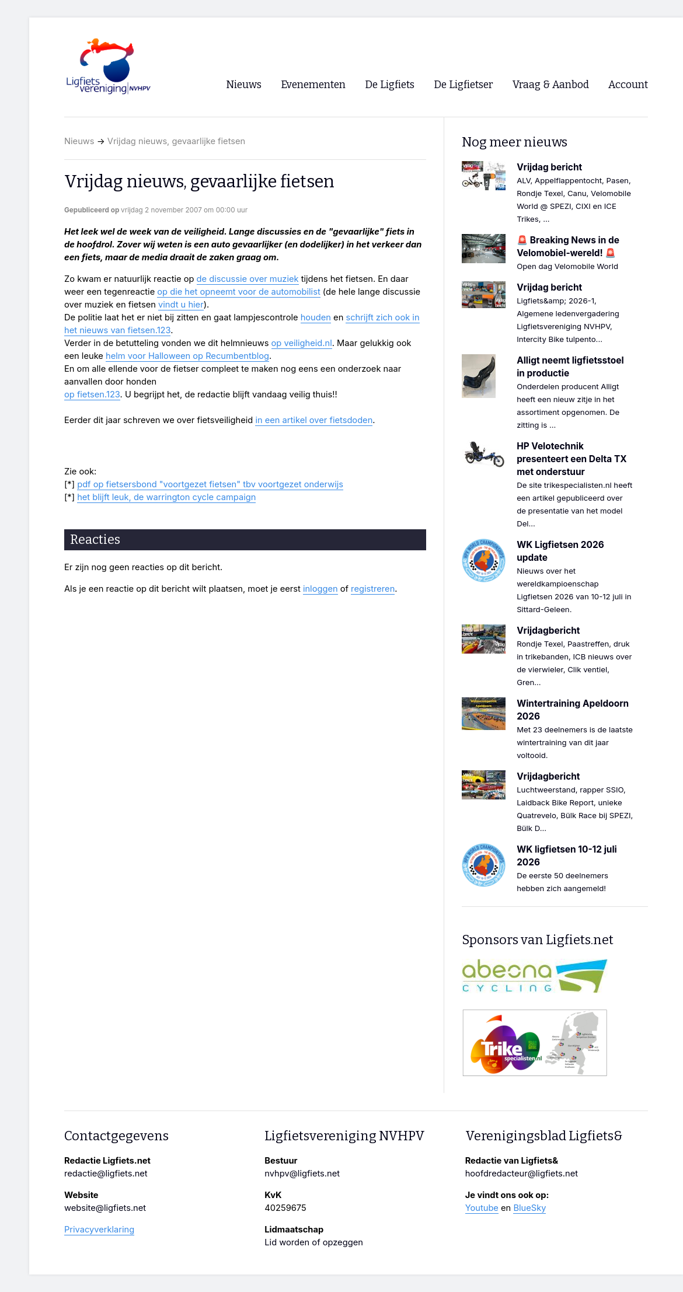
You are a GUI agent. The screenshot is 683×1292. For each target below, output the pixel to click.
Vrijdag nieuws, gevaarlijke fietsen (176, 141)
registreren (373, 589)
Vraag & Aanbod (551, 85)
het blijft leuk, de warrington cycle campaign (166, 497)
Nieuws (79, 141)
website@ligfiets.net (105, 1208)
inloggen (320, 589)
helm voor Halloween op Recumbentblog (187, 356)
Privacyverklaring (99, 1229)
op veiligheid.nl (301, 343)
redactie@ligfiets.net (106, 1173)
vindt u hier (181, 304)
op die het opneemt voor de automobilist (238, 292)
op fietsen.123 (92, 394)
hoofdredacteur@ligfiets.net (521, 1173)
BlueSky (529, 1208)
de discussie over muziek (248, 279)
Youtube (482, 1208)
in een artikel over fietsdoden (313, 420)
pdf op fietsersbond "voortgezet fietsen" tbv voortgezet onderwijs (210, 484)
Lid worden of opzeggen (313, 1242)
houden (316, 317)
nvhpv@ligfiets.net (302, 1173)
